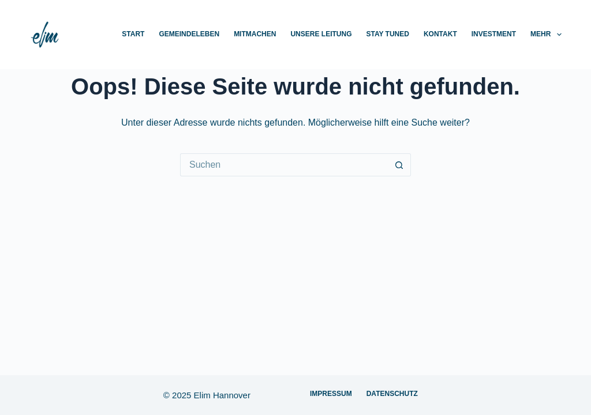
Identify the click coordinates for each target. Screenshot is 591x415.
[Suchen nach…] (284, 164)
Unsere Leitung (320, 34)
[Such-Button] (399, 164)
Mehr (546, 35)
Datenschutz (392, 394)
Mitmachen (255, 34)
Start (133, 34)
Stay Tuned (387, 34)
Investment (494, 34)
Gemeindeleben (189, 34)
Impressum (331, 394)
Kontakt (440, 34)
